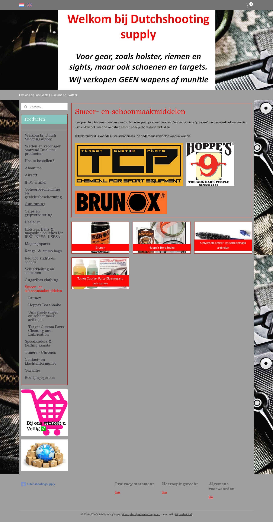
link (211, 497)
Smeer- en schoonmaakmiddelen (43, 289)
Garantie (32, 370)
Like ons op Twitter (64, 95)
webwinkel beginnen (148, 514)
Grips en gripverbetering (38, 213)
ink (165, 492)
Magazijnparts (37, 244)
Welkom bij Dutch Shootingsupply (40, 137)
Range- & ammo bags (43, 251)
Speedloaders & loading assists (38, 343)
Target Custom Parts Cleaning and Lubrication (46, 330)
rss (134, 514)
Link (117, 492)
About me (33, 168)
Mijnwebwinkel (183, 514)
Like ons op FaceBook (33, 95)
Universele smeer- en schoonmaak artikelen (44, 315)
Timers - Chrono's (40, 352)
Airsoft (31, 175)
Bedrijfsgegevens (40, 377)
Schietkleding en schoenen (39, 271)
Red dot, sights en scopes (40, 260)
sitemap (126, 514)
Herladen (33, 222)
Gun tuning (35, 204)
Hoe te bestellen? (39, 161)
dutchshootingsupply (38, 484)
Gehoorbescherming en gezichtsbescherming (43, 193)
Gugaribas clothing (41, 280)
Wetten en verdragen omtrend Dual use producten (43, 149)
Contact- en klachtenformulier (40, 361)
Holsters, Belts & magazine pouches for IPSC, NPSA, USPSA (44, 233)
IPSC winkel (35, 182)
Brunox (34, 298)
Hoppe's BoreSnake (44, 305)
